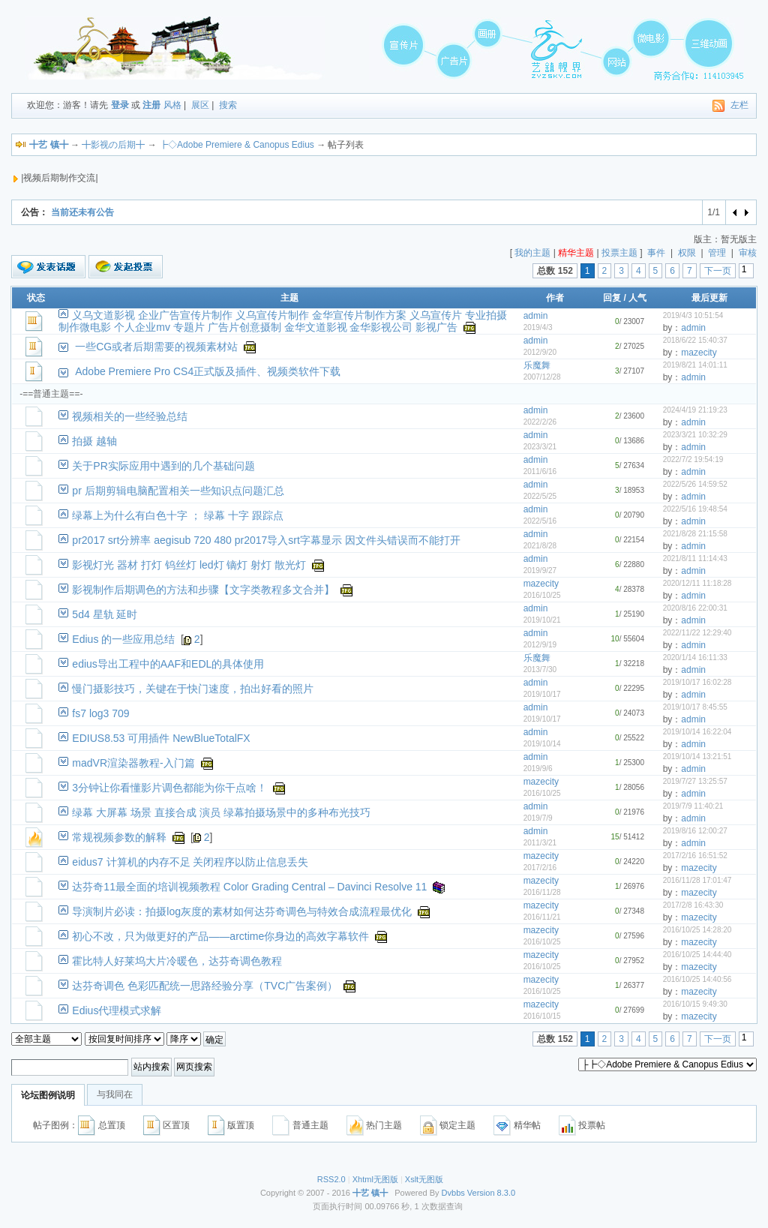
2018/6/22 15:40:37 (695, 340)
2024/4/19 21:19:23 (695, 410)
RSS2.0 (331, 1179)
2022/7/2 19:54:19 (693, 459)
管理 (717, 253)
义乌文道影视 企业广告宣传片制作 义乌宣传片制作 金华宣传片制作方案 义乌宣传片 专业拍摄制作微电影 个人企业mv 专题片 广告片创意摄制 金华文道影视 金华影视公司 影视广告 (282, 321)
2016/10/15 (542, 1016)
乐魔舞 (537, 365)
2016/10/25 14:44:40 (697, 954)
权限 (687, 253)
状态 (36, 298)
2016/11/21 (542, 917)
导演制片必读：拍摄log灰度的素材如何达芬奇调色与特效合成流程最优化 (242, 911)
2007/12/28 (542, 377)
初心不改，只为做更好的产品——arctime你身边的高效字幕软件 (220, 936)
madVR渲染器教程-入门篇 (133, 763)
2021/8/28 (540, 546)
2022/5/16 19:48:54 (695, 509)
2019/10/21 (542, 620)
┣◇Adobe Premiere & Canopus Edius (236, 145)
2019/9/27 (540, 570)
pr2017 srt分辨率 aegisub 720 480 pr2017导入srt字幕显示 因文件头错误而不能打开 (266, 540)
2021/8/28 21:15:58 (695, 534)
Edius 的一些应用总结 (123, 639)
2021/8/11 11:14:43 (695, 558)
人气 (637, 298)
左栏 (739, 105)
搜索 (228, 105)
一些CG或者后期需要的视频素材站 (156, 347)
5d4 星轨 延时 (104, 614)
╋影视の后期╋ (113, 145)
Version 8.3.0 (491, 1192)
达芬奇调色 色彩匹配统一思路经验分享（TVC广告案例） (205, 986)
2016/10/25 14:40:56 (697, 979)
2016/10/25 (542, 595)
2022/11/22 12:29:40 (697, 633)
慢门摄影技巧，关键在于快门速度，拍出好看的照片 (193, 689)
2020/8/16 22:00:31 (695, 608)
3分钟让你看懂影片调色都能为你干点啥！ (169, 788)
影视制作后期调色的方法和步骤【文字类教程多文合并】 (203, 590)
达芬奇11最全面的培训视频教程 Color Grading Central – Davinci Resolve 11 (249, 887)
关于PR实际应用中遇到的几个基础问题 (163, 466)
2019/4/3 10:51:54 (693, 315)
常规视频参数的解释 (119, 837)
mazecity (698, 352)
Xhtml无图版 (375, 1179)
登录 (120, 105)
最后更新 (710, 298)
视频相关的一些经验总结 (130, 416)
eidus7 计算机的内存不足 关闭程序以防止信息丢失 (190, 862)
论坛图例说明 (48, 1095)
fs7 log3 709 (100, 713)
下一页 (717, 271)
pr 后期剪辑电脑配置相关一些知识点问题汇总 (178, 491)
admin (536, 316)
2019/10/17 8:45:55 (695, 707)
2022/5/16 (540, 521)
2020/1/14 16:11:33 (695, 657)
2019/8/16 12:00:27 (695, 831)
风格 (173, 105)
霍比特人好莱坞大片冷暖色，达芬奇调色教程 (177, 961)
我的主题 (532, 253)
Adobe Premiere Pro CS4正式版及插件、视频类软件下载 (207, 371)
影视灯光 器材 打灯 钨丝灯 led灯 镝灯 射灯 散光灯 (189, 565)
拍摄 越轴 (94, 441)
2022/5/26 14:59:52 (695, 484)
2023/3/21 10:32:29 (695, 435)
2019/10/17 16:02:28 (697, 682)
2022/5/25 (540, 496)
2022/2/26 (540, 422)
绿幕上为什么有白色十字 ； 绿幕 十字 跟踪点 (178, 515)
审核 (748, 253)
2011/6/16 (540, 471)
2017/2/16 (540, 867)
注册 (151, 105)
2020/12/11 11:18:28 (697, 583)
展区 (200, 105)
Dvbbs (453, 1192)
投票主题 (620, 253)
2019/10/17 (542, 694)
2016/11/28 (542, 892)
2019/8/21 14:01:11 (695, 365)
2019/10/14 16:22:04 (697, 732)
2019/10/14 (542, 744)
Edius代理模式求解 (116, 1010)
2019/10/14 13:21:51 (697, 756)
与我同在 (115, 1094)
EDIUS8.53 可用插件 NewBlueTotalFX (161, 738)
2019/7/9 (538, 818)
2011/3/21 (540, 843)
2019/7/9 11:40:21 (693, 806)
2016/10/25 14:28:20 (697, 930)
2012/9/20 (540, 352)
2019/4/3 (538, 327)
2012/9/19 (540, 645)
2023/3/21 (540, 447)
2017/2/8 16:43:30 (693, 905)
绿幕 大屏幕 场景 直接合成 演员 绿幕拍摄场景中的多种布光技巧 (221, 812)
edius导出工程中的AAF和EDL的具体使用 (168, 664)
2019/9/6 (538, 768)
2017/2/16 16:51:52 (695, 855)
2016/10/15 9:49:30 (695, 1004)
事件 (656, 253)
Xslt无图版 (424, 1179)
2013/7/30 (540, 669)
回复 (612, 298)
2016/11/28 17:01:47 (697, 880)
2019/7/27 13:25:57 (695, 781)
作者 (555, 298)
